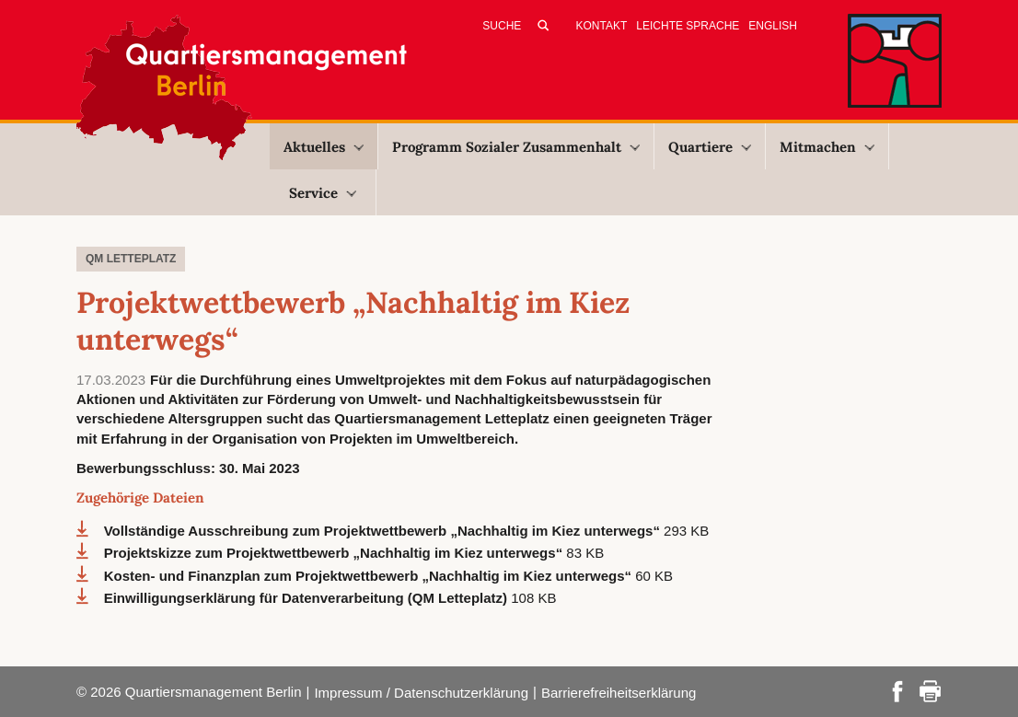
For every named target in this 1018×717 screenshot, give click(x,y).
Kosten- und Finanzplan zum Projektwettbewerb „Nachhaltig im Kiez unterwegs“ (370, 576)
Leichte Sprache (687, 25)
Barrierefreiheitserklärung (618, 692)
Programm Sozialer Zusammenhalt (516, 147)
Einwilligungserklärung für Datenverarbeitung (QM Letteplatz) (308, 598)
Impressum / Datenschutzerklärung (421, 692)
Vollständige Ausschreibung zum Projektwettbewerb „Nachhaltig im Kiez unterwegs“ (384, 530)
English (772, 25)
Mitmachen (827, 147)
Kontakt (602, 25)
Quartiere (709, 147)
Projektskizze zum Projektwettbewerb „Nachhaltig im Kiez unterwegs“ (335, 553)
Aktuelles (323, 147)
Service (322, 193)
